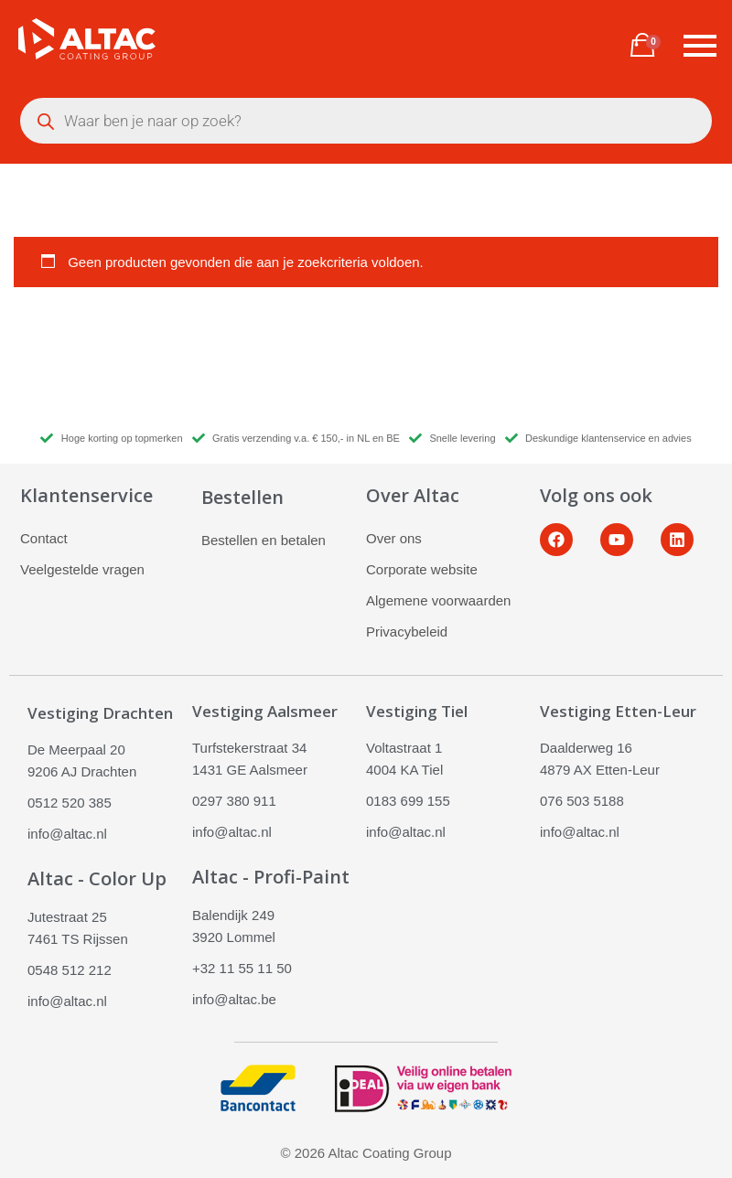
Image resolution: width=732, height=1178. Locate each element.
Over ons (394, 538)
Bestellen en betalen (263, 540)
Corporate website (422, 569)
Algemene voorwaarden (438, 600)
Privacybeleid (406, 631)
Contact (44, 538)
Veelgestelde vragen (82, 569)
